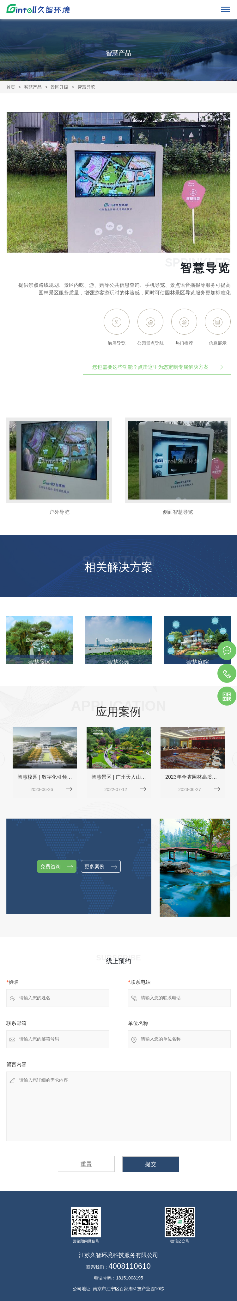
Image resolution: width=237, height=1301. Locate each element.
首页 (10, 87)
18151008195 (129, 1277)
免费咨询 (56, 867)
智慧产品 (33, 87)
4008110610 (129, 1266)
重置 (86, 1164)
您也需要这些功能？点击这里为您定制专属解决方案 (150, 367)
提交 (150, 1164)
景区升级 (59, 87)
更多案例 (100, 867)
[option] (59, 467)
